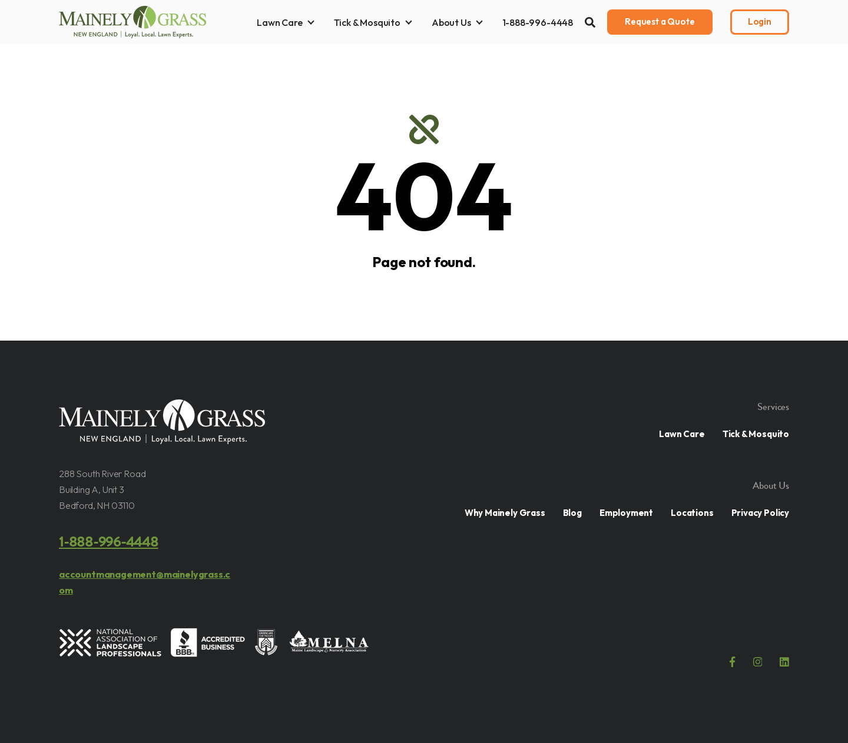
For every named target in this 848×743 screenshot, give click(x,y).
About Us (451, 22)
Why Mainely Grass (505, 512)
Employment (626, 512)
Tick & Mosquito (367, 22)
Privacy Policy (760, 512)
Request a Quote (660, 21)
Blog (572, 512)
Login (759, 21)
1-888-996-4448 (537, 22)
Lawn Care (279, 22)
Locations (692, 512)
